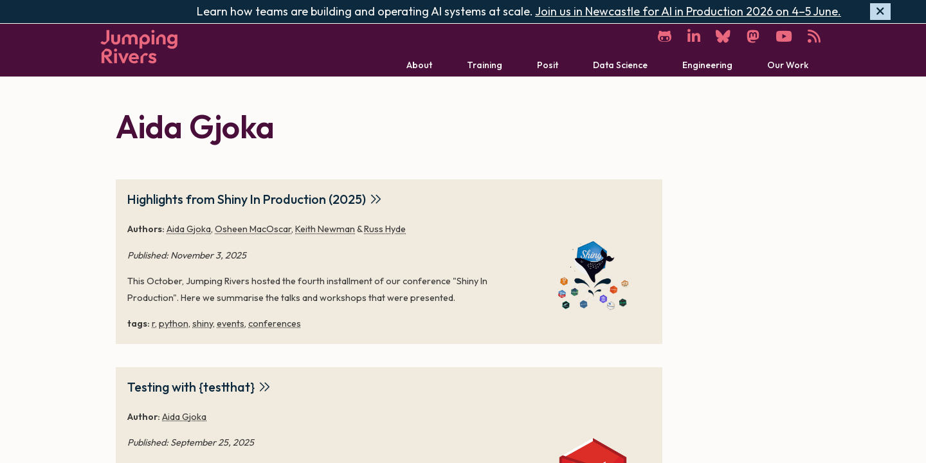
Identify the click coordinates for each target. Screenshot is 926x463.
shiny (202, 323)
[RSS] (814, 37)
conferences (274, 323)
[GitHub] (663, 37)
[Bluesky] (722, 37)
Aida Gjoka (189, 229)
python (173, 323)
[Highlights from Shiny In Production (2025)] (593, 272)
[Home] (138, 47)
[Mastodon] (752, 37)
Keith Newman (325, 229)
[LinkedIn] (692, 37)
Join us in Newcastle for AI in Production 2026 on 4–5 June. (688, 11)
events (230, 323)
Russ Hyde (385, 229)
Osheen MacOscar (253, 229)
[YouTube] (783, 37)
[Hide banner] (880, 12)
